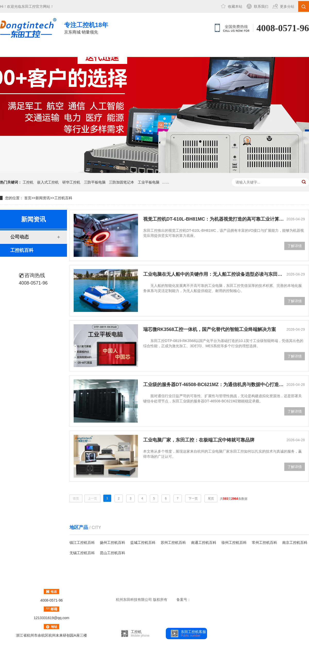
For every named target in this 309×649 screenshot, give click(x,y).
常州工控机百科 (264, 542)
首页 (27, 198)
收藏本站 (235, 6)
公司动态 (19, 236)
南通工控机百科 (203, 542)
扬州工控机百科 (112, 542)
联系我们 (261, 6)
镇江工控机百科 (82, 542)
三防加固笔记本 (121, 182)
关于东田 (190, 50)
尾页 (211, 498)
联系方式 (224, 50)
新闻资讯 (155, 50)
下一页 (193, 498)
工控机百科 (63, 198)
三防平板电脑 (95, 182)
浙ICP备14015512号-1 (209, 599)
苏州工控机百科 (173, 542)
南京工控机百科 (294, 542)
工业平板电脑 (148, 182)
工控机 (28, 182)
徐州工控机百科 (234, 542)
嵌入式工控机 (48, 182)
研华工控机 (71, 182)
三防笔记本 (86, 50)
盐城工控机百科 (143, 542)
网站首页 (17, 50)
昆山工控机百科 (112, 553)
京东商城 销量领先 (86, 27)
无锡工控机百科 (82, 553)
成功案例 (121, 50)
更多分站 (287, 6)
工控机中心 (51, 50)
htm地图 (256, 599)
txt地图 (269, 599)
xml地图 (242, 599)
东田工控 (28, 6)
